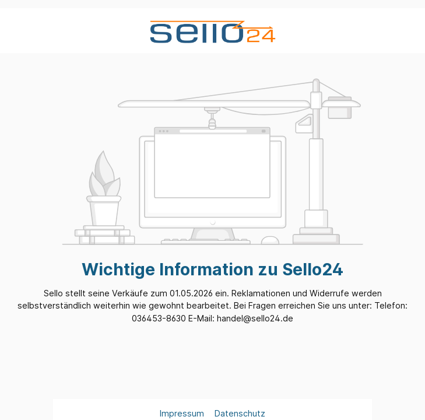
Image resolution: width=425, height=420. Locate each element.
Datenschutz (240, 413)
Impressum (183, 413)
